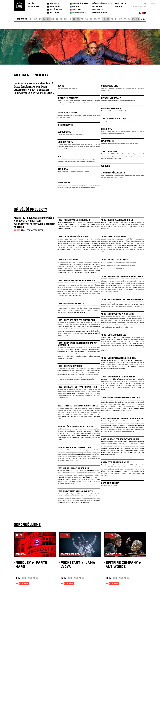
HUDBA (75, 7)
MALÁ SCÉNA (56, 10)
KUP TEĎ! (23, 583)
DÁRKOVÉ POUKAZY (102, 4)
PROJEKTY (97, 10)
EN (145, 4)
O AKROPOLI (98, 7)
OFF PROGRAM (79, 13)
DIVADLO (76, 10)
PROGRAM (55, 4)
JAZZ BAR (55, 13)
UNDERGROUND (100, 13)
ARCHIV (118, 7)
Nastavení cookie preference (24, 672)
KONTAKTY (120, 4)
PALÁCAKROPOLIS (33, 5)
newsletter (139, 7)
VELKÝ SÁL (55, 7)
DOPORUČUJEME (80, 4)
